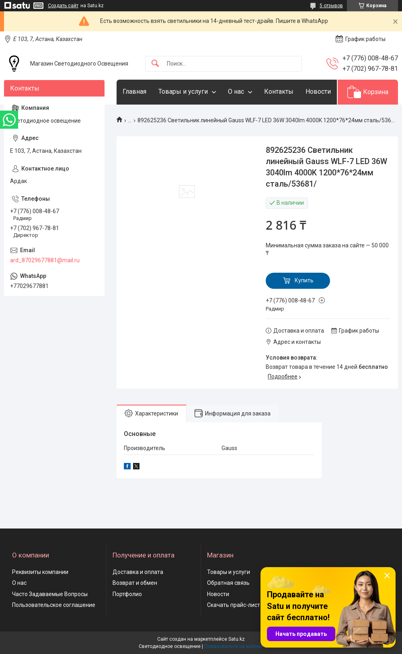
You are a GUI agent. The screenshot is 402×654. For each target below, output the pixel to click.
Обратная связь (228, 583)
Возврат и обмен (135, 583)
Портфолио (127, 594)
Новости (318, 91)
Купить (304, 280)
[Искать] (155, 64)
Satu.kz (236, 639)
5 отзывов (331, 5)
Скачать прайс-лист (233, 605)
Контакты (278, 91)
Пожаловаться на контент (234, 646)
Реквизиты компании (40, 572)
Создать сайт (63, 5)
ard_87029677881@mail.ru (45, 260)
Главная (134, 91)
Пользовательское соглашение (53, 605)
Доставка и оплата (138, 572)
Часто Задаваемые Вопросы (50, 594)
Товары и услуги (183, 91)
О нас (236, 91)
